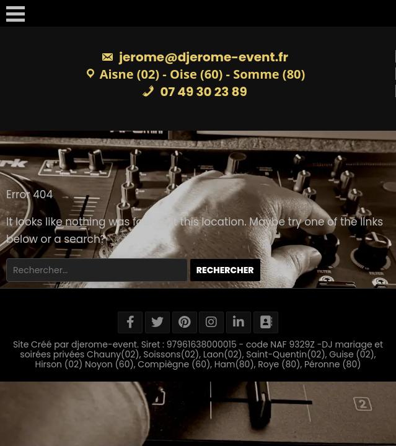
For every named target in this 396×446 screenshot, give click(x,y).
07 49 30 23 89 (194, 91)
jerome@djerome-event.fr (194, 57)
